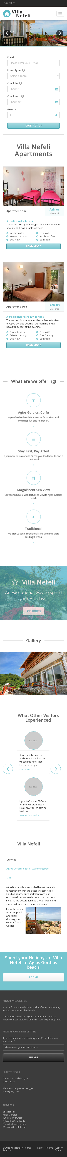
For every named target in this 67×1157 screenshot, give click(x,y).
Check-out (13, 96)
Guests (11, 109)
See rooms (33, 611)
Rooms (33, 977)
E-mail (10, 57)
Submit (33, 1057)
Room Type (14, 70)
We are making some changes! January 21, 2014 (18, 1090)
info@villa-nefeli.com (15, 1124)
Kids (8, 877)
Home (40, 1147)
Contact (59, 1150)
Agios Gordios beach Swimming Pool (27, 868)
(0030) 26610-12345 (15, 1120)
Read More (33, 246)
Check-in (12, 83)
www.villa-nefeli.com (16, 1127)
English (9, 3)
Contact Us (33, 125)
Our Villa (11, 859)
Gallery (59, 1147)
